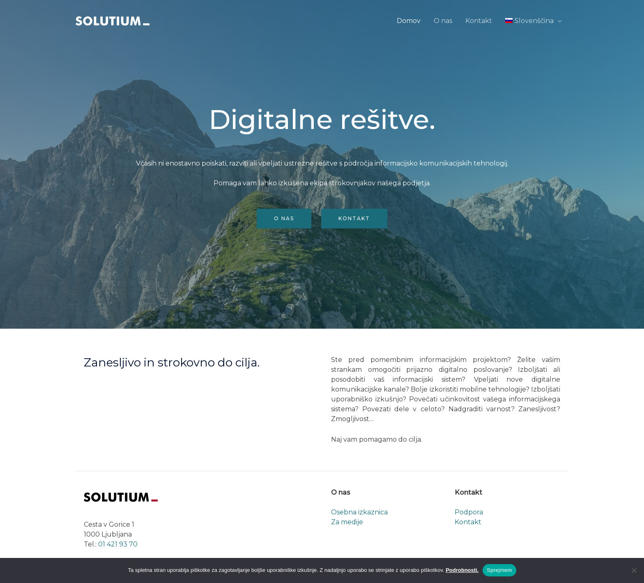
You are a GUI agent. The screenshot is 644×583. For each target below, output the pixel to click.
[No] (634, 570)
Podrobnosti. (462, 570)
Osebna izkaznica (359, 512)
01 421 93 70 (118, 544)
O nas (443, 21)
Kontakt (478, 21)
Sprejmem (499, 570)
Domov (409, 21)
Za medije (347, 522)
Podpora (469, 512)
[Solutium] (113, 20)
